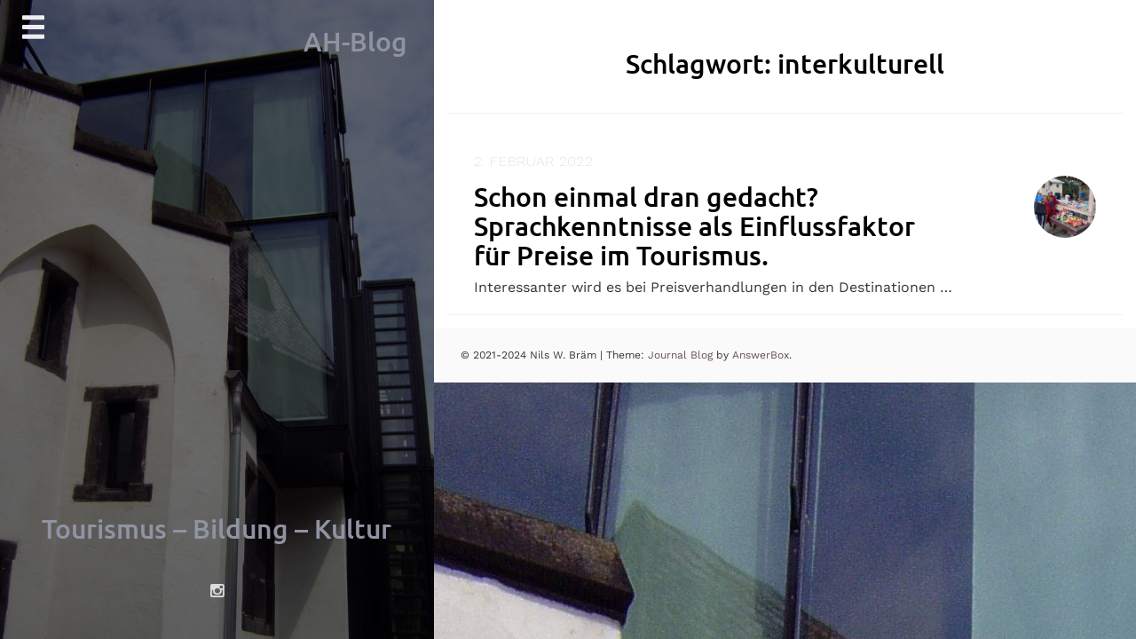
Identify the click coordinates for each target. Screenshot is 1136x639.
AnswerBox (760, 355)
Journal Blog (682, 355)
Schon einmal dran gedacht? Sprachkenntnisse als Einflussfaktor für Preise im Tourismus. (694, 225)
